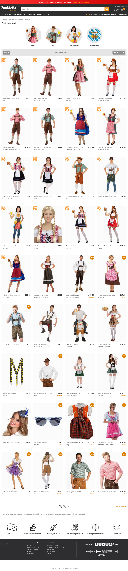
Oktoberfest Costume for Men (10, 99)
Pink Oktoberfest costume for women (106, 296)
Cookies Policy (50, 551)
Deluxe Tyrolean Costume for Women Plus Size (74, 149)
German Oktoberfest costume (105, 394)
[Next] (68, 506)
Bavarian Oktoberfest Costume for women (41, 493)
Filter (6, 52)
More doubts (30, 553)
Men (54, 46)
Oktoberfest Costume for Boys (74, 198)
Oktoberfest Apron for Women (9, 247)
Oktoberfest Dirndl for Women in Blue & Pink (105, 444)
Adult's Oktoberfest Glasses (40, 444)
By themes (6, 14)
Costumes (17, 14)
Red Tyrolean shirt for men (107, 492)
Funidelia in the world (52, 545)
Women (33, 46)
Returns (28, 551)
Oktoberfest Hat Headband (11, 443)
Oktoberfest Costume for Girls (42, 198)
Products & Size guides (33, 547)
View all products (120, 507)
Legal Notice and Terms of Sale (55, 547)
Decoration (94, 46)
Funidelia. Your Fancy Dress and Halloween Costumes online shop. (9, 8)
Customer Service (13, 544)
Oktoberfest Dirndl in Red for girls (74, 444)
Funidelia (4, 19)
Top (86, 14)
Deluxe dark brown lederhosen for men (72, 296)
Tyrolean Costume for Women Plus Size (105, 99)
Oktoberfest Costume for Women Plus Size (10, 198)
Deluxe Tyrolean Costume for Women (11, 296)
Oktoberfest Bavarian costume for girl (73, 394)
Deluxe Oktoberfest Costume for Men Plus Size (11, 149)
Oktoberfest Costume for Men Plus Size (42, 149)
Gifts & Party (42, 14)
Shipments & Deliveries (33, 549)
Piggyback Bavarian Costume (72, 345)
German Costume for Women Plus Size (105, 149)
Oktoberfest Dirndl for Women (9, 493)
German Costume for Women (73, 99)
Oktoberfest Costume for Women (74, 247)
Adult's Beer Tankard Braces (9, 394)
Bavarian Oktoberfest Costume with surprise (42, 345)
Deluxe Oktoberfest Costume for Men (40, 99)
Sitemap (48, 553)
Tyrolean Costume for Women (105, 247)
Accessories (29, 14)
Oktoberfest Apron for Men (107, 197)
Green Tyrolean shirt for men (74, 493)
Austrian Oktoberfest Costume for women (41, 296)
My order (29, 545)
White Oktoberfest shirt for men (43, 394)
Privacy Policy (50, 549)
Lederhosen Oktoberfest (10, 344)
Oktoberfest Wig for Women (40, 247)
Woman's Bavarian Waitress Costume (104, 345)
